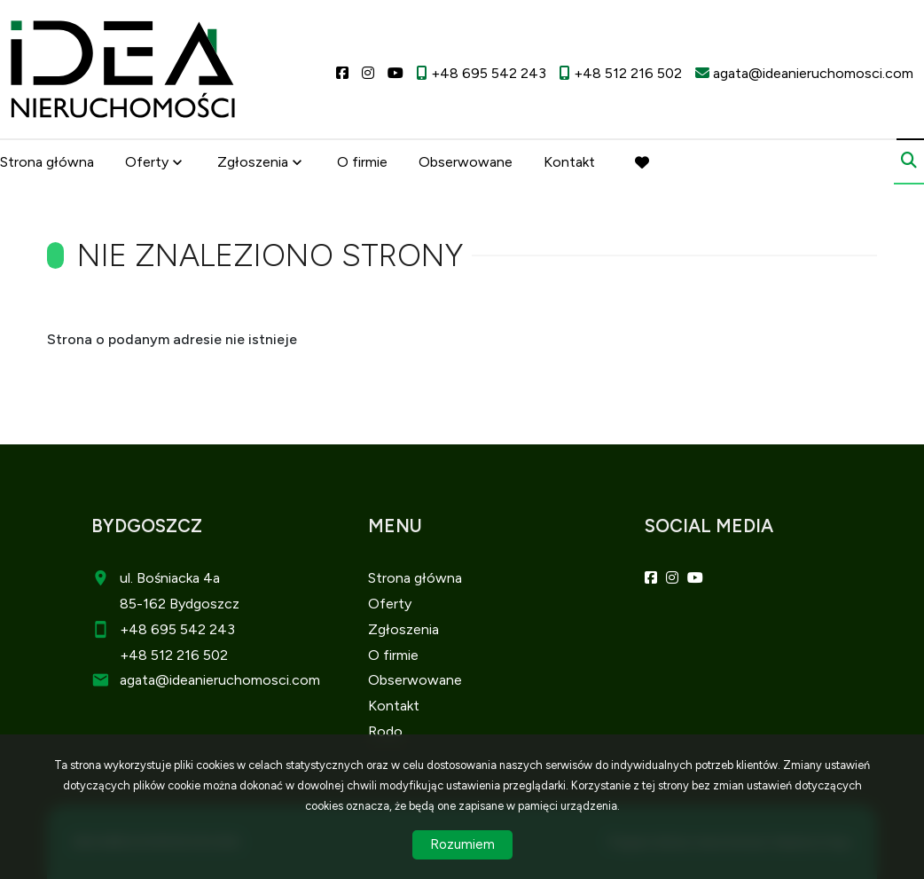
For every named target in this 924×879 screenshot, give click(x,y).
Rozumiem (462, 844)
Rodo (385, 731)
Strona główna (47, 161)
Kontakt (569, 161)
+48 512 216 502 (174, 655)
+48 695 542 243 (177, 629)
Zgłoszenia (252, 161)
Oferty (146, 161)
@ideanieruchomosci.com (237, 679)
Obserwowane (466, 161)
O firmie (362, 161)
